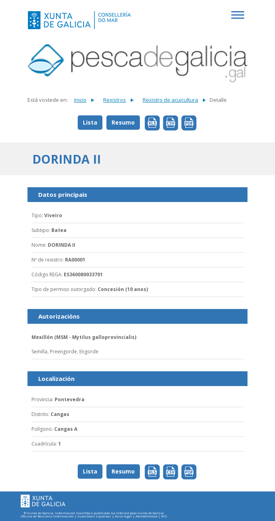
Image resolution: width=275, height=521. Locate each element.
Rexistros (114, 99)
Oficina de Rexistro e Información (47, 516)
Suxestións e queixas (94, 516)
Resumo (123, 122)
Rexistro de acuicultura (170, 99)
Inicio (80, 99)
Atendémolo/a (146, 516)
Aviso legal (123, 516)
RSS (164, 516)
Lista (90, 122)
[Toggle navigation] (239, 19)
